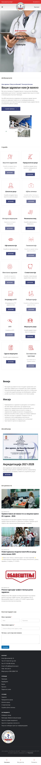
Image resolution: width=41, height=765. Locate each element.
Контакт (36, 7)
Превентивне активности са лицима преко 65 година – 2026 (20, 514)
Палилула (4, 679)
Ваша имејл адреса (8, 625)
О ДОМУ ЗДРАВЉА (11, 108)
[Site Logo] (20, 6)
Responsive (30, 752)
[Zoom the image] (8, 730)
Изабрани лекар (6, 715)
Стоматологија (5, 704)
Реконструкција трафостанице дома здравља (17, 590)
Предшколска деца (7, 699)
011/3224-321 (8, 660)
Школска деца (5, 702)
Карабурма (4, 681)
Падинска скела (6, 689)
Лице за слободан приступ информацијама (14, 725)
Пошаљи (5, 647)
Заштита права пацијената (9, 720)
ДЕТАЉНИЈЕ (27, 174)
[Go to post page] (20, 498)
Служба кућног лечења (8, 707)
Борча (3, 684)
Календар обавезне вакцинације (11, 717)
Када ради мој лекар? (7, 2)
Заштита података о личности (10, 723)
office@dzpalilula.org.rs (11, 666)
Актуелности (36, 2)
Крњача (3, 686)
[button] (2, 7)
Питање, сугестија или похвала (12, 632)
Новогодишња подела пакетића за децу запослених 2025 (18, 552)
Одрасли (4, 697)
